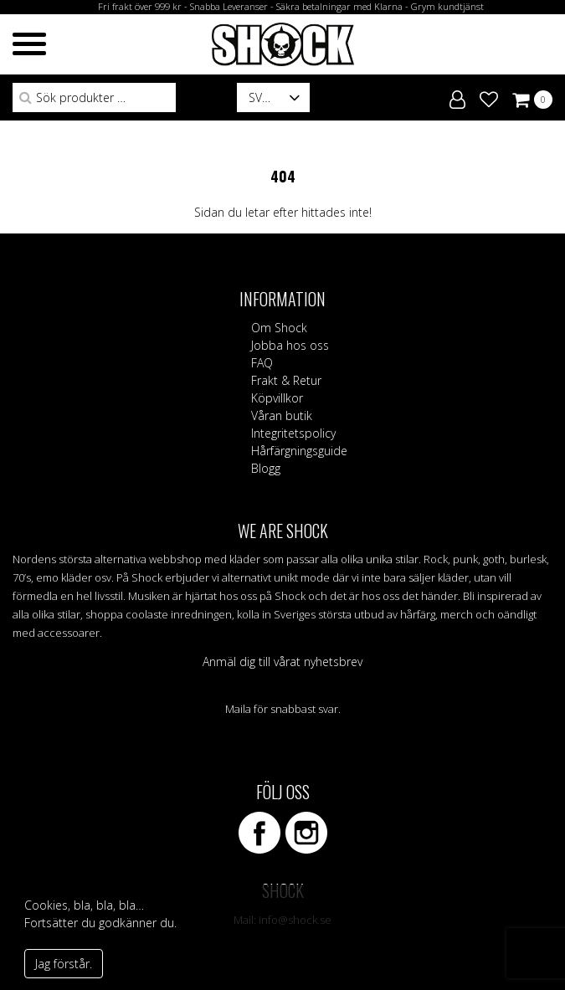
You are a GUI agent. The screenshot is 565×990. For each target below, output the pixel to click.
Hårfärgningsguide (299, 451)
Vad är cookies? (72, 940)
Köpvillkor (277, 398)
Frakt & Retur (286, 380)
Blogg (265, 468)
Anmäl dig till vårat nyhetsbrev (282, 661)
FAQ (262, 363)
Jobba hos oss (290, 345)
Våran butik (281, 415)
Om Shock (279, 328)
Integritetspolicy (293, 433)
